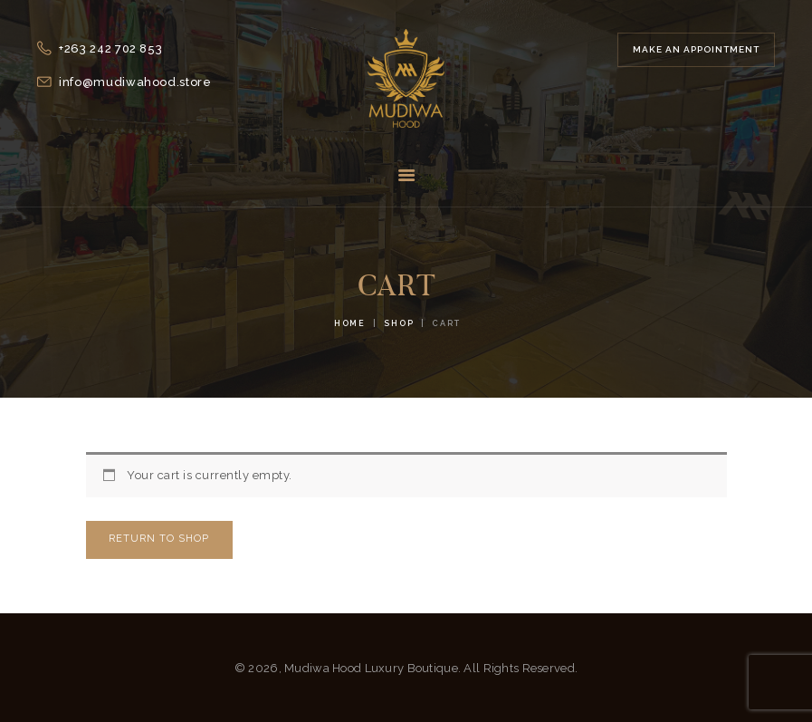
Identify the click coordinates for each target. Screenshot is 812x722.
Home (350, 323)
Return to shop (159, 538)
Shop (399, 323)
